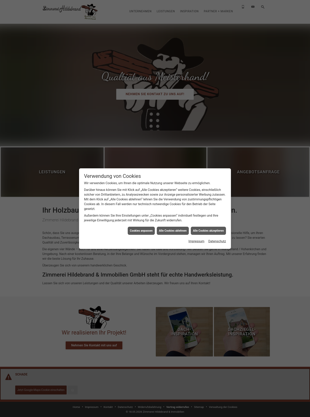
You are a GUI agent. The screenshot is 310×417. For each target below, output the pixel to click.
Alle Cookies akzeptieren (208, 230)
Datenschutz (217, 241)
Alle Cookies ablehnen (173, 230)
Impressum (196, 241)
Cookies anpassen (141, 230)
